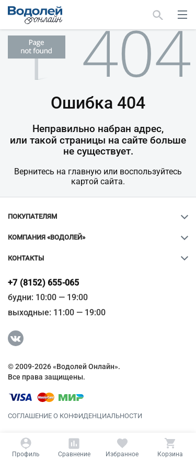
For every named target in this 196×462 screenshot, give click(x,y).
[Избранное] (122, 447)
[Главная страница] (35, 15)
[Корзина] (170, 447)
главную (84, 171)
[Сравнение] (74, 447)
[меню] (182, 14)
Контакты (26, 258)
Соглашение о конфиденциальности (75, 416)
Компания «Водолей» (46, 237)
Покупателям (32, 216)
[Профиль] (26, 447)
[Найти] (158, 14)
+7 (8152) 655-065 (43, 283)
